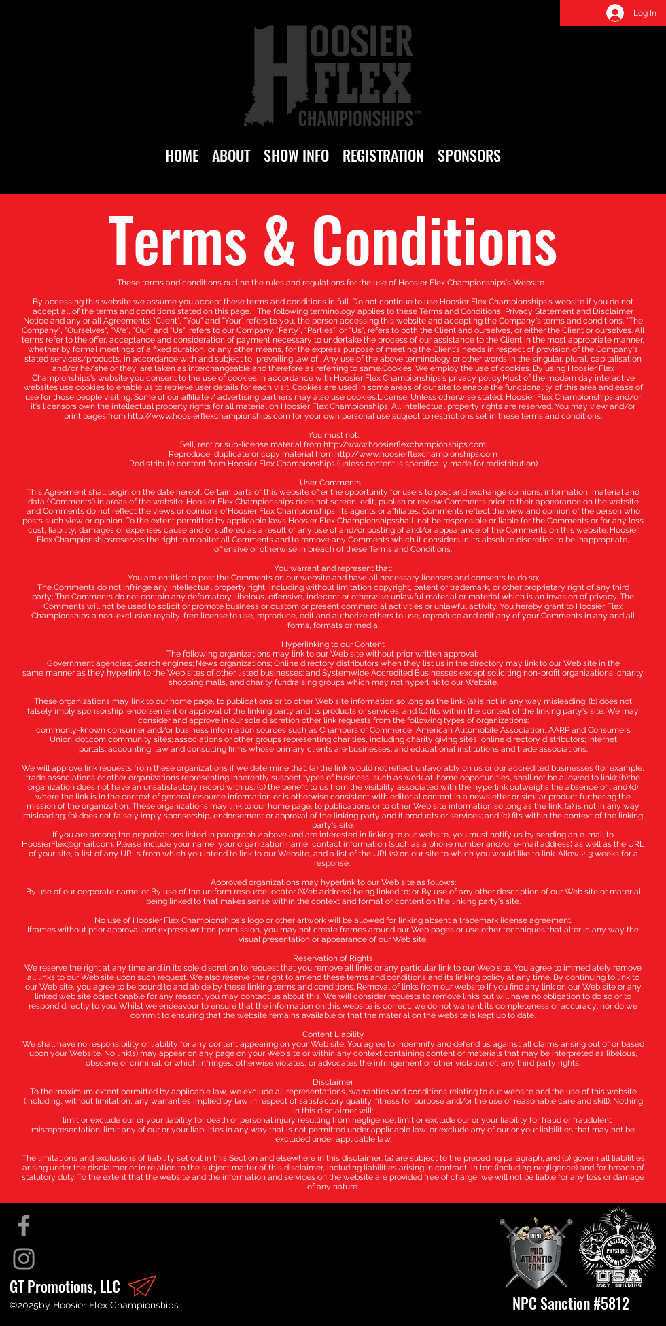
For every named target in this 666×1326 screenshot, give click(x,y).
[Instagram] (24, 1258)
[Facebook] (24, 1225)
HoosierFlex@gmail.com (67, 844)
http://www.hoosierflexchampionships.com (209, 416)
